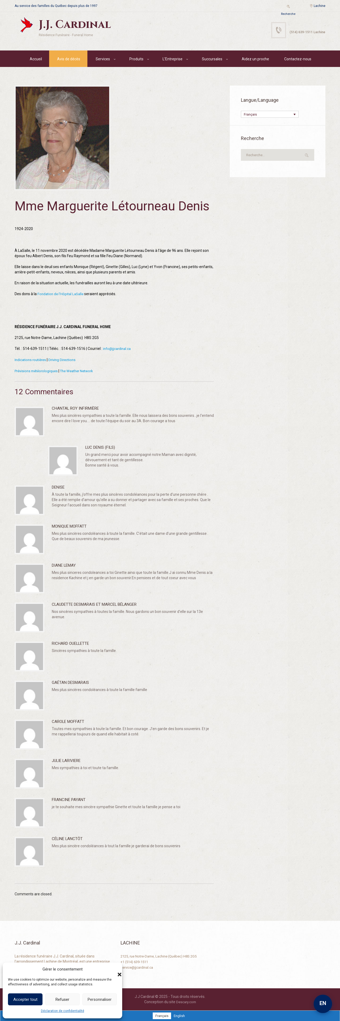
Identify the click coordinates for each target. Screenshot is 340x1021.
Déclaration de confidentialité (62, 1011)
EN (323, 1003)
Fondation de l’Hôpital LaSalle (61, 295)
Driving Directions (65, 360)
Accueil (36, 60)
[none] (270, 115)
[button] (114, 969)
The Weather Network (82, 371)
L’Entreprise (172, 60)
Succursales (212, 60)
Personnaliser (100, 999)
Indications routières (32, 360)
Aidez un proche (255, 60)
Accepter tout (25, 999)
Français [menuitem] (251, 115)
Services (103, 60)
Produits (136, 60)
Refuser (62, 999)
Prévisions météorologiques (38, 371)
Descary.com (186, 1001)
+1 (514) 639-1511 (136, 961)
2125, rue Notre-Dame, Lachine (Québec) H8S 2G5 (162, 956)
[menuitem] (270, 115)
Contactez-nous (297, 60)
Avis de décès (68, 60)
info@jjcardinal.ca (118, 349)
